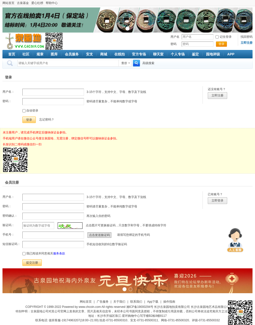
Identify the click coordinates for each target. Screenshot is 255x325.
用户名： (8, 91)
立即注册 (217, 95)
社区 (25, 54)
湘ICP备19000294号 (139, 307)
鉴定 (195, 54)
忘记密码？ (46, 119)
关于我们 (119, 301)
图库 (54, 54)
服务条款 (59, 253)
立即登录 (217, 200)
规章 (40, 54)
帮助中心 (52, 3)
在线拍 (119, 54)
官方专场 (139, 54)
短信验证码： (11, 244)
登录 (221, 44)
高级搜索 (148, 63)
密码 (173, 44)
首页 (11, 54)
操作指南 (169, 301)
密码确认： (9, 215)
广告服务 (103, 301)
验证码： (8, 225)
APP (230, 54)
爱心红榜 (37, 3)
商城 (103, 54)
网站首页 (8, 3)
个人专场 (178, 54)
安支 (89, 54)
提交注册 (32, 262)
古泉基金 (23, 3)
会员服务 (72, 54)
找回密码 (247, 37)
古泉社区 (23, 41)
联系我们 (136, 301)
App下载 (152, 301)
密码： (6, 101)
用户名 (174, 37)
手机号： (8, 234)
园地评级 (213, 54)
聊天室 (158, 54)
